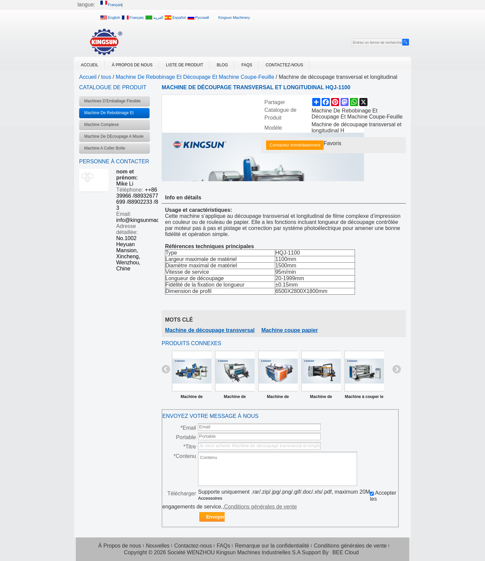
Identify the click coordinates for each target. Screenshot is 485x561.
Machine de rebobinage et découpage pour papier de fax (277, 398)
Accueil (89, 65)
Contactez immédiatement (294, 144)
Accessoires (210, 498)
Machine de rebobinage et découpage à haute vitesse (321, 398)
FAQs (246, 65)
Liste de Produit (184, 65)
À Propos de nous (132, 65)
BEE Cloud (345, 552)
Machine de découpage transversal (210, 330)
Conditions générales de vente (260, 506)
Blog (222, 65)
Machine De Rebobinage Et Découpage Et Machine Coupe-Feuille (195, 77)
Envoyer (215, 517)
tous (106, 77)
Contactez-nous (284, 65)
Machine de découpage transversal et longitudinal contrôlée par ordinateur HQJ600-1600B (191, 398)
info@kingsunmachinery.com (150, 220)
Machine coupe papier (289, 330)
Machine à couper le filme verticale (364, 398)
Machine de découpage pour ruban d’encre (234, 398)
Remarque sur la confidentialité (272, 546)
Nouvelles (157, 546)
